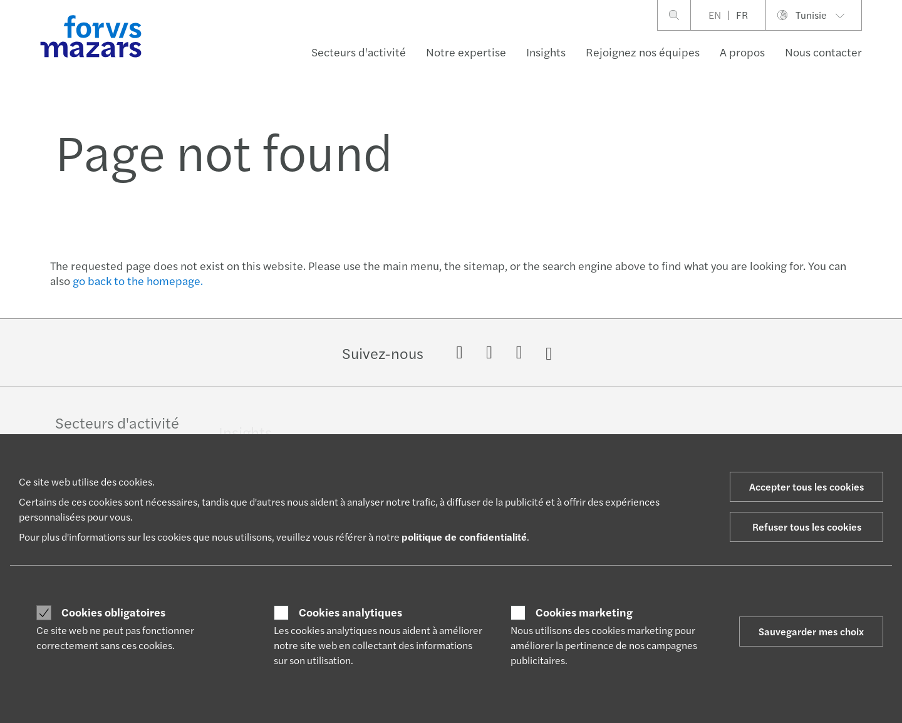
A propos (742, 52)
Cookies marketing (584, 612)
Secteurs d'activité (358, 52)
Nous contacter (823, 52)
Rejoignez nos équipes (643, 52)
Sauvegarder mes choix (811, 631)
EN (714, 15)
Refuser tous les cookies (806, 526)
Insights (546, 52)
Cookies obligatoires (113, 612)
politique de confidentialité (464, 536)
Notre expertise (466, 52)
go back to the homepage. (138, 280)
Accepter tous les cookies (806, 486)
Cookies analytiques (350, 612)
